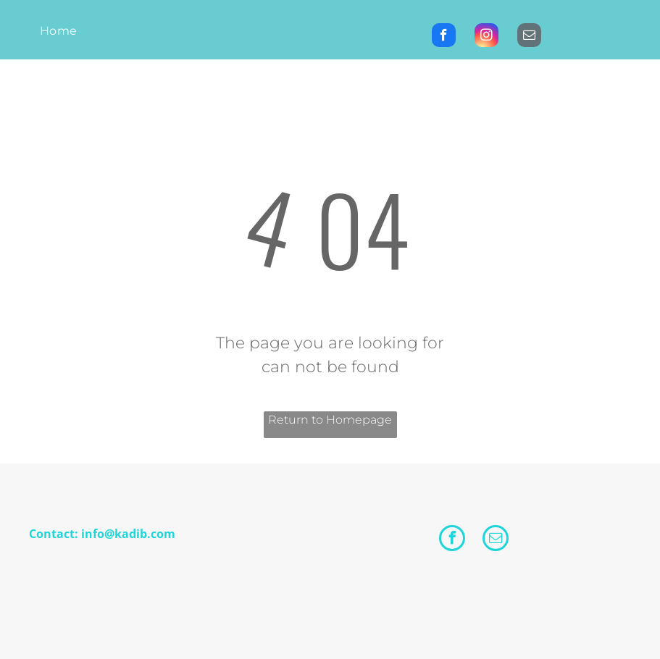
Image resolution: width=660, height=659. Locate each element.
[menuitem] (58, 31)
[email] (529, 37)
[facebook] (444, 37)
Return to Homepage (330, 420)
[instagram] (486, 37)
